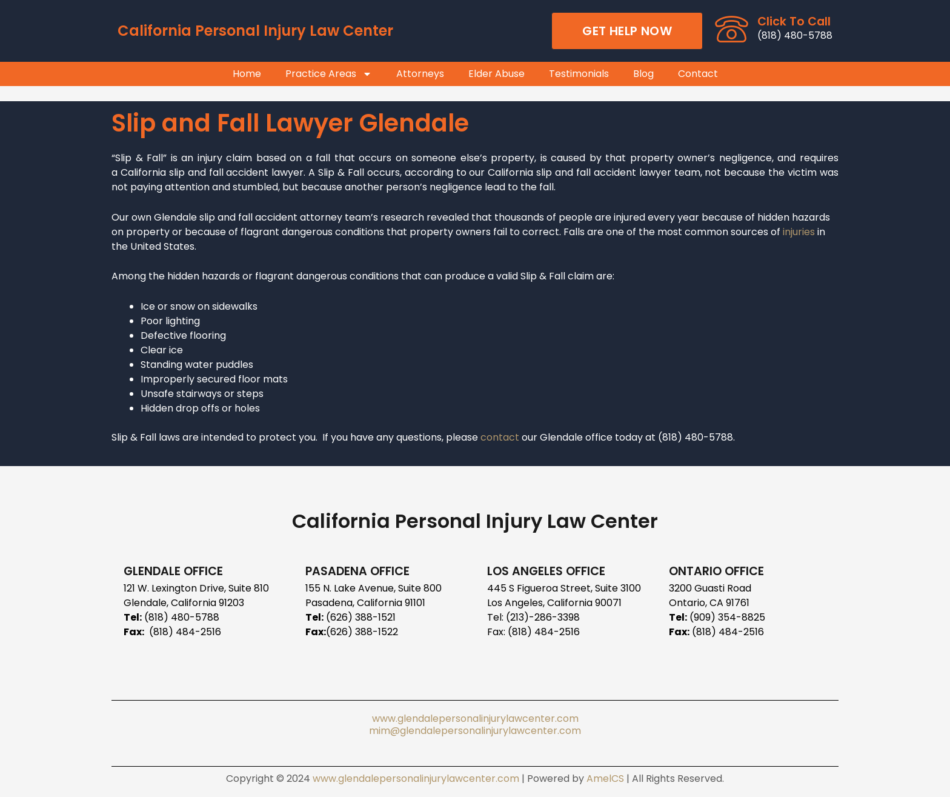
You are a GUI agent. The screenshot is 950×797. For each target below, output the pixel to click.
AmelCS (605, 778)
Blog (643, 74)
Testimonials (579, 74)
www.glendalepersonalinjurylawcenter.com (475, 718)
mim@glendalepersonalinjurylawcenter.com (475, 731)
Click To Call (794, 21)
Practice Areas (328, 74)
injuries (799, 232)
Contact (698, 74)
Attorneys (420, 74)
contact (501, 437)
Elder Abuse (496, 74)
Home (247, 74)
